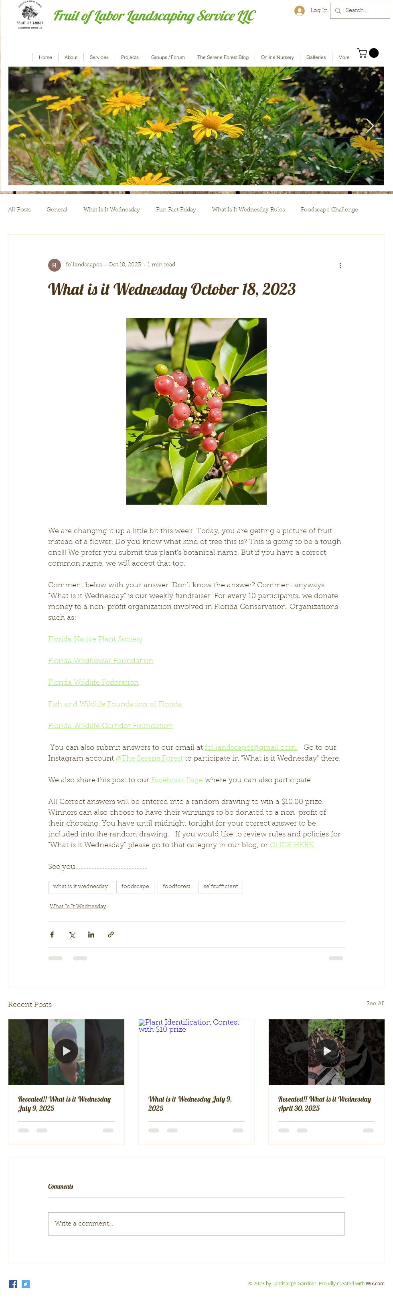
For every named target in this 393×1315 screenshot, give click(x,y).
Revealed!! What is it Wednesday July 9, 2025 (64, 1103)
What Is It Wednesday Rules (248, 210)
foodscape (135, 887)
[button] (369, 53)
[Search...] (359, 10)
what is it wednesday (80, 887)
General (57, 210)
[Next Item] (370, 126)
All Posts (19, 210)
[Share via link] (111, 934)
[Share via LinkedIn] (91, 934)
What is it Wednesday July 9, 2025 (190, 1103)
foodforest (176, 887)
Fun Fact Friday (176, 210)
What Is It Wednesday (111, 210)
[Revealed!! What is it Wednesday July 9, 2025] (66, 1051)
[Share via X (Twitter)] (71, 934)
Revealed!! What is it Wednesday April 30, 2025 (324, 1103)
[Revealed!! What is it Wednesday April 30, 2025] (327, 1051)
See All (376, 1004)
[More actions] (340, 265)
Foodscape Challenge (329, 210)
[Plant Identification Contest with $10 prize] (197, 1051)
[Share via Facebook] (52, 934)
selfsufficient (221, 887)
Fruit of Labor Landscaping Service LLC (153, 15)
